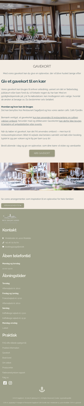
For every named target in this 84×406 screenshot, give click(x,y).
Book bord (6, 358)
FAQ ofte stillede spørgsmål (14, 343)
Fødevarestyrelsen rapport (13, 373)
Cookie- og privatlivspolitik (63, 398)
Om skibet (6, 363)
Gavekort (6, 353)
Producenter (7, 368)
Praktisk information (10, 348)
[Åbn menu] (78, 6)
